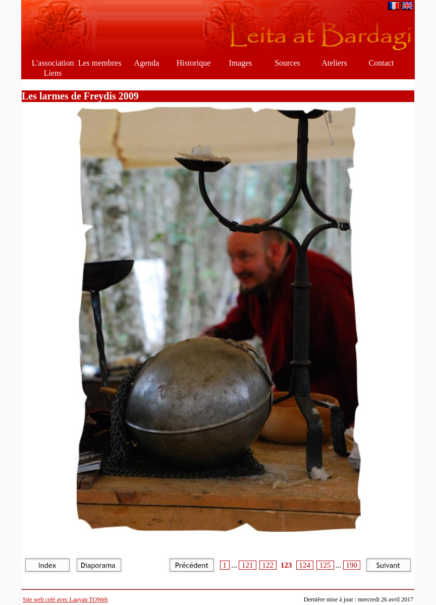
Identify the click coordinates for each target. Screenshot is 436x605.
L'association (53, 63)
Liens (53, 73)
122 (268, 565)
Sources (287, 63)
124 (305, 565)
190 (352, 565)
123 (286, 565)
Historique (194, 63)
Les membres (100, 63)
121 (247, 565)
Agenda (146, 63)
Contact (381, 63)
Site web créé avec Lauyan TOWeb (65, 599)
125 (325, 565)
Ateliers (334, 63)
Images (240, 63)
